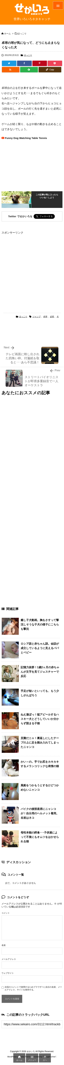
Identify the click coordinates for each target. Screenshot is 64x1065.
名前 (4, 945)
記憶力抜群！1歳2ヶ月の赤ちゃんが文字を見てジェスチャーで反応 (40, 671)
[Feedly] (29, 69)
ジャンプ (36, 316)
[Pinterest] (39, 63)
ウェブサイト (8, 973)
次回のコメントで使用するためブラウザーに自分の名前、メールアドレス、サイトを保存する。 (33, 988)
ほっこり (22, 33)
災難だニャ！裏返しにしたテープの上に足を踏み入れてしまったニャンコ (40, 742)
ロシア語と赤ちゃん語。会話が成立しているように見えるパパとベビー (40, 648)
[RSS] (10, 69)
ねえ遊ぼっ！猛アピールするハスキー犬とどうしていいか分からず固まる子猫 (40, 719)
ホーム (7, 33)
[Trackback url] (32, 1024)
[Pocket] (55, 63)
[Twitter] (9, 63)
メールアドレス (9, 959)
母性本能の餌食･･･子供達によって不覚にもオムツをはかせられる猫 (40, 837)
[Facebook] (24, 63)
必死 (52, 316)
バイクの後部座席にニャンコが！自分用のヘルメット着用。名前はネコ (40, 813)
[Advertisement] (32, 267)
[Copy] (50, 69)
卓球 (45, 316)
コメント (6, 913)
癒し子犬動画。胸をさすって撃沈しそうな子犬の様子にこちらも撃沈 (40, 624)
